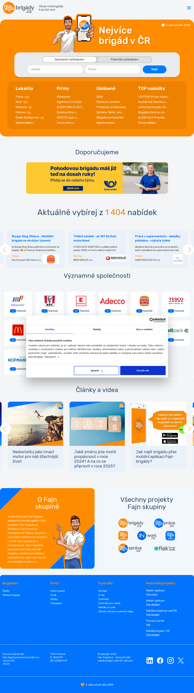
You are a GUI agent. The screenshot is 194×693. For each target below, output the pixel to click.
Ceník (53, 595)
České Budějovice (30, 118)
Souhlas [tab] (49, 329)
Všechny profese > (105, 122)
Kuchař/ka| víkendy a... (152, 102)
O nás (101, 595)
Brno (22, 102)
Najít (154, 69)
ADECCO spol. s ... (68, 117)
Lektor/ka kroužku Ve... (153, 107)
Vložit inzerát (57, 591)
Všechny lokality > (25, 122)
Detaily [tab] (97, 329)
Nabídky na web (106, 607)
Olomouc (24, 107)
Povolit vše (143, 370)
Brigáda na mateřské (110, 117)
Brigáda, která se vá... (152, 112)
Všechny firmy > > (66, 122)
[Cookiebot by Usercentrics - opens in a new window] (152, 320)
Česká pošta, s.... (67, 112)
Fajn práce (151, 594)
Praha (23, 97)
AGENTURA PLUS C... (70, 107)
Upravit (97, 370)
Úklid (99, 96)
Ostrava (24, 112)
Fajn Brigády (153, 604)
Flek (148, 624)
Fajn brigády (152, 614)
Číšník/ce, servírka (108, 102)
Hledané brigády (11, 595)
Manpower (63, 96)
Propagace (56, 603)
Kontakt (102, 591)
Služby (54, 599)
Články (6, 591)
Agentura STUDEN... (70, 102)
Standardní (69, 59)
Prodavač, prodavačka (111, 107)
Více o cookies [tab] (144, 329)
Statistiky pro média (109, 603)
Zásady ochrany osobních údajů (115, 611)
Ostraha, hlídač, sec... (109, 112)
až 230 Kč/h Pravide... (152, 117)
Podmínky (103, 599)
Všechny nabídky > (147, 122)
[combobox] (55, 69)
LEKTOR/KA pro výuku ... (154, 96)
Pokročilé (124, 59)
